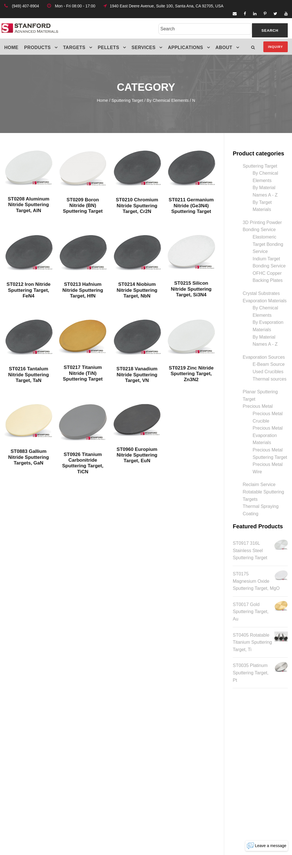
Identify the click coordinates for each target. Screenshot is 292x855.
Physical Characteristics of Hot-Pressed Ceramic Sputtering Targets (180, 741)
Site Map (91, 717)
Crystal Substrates (261, 293)
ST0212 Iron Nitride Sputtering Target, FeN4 (29, 290)
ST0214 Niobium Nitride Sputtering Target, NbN (137, 290)
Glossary (91, 769)
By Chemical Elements (168, 100)
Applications (185, 47)
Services (144, 47)
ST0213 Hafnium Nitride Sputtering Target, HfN (82, 290)
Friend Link (94, 731)
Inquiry (275, 46)
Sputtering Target (127, 100)
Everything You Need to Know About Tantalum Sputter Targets (177, 810)
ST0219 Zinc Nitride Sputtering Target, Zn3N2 (191, 373)
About (223, 47)
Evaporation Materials (265, 300)
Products (37, 47)
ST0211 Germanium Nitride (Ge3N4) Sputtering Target (191, 205)
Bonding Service (259, 229)
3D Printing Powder (262, 222)
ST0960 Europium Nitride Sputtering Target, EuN (137, 455)
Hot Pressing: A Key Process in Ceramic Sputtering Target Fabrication (182, 721)
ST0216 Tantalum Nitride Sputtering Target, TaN (28, 374)
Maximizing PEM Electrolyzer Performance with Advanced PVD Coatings (179, 763)
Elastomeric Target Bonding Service (268, 244)
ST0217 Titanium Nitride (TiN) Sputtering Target (82, 373)
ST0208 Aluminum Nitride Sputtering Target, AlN (28, 204)
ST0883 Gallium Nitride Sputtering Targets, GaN (28, 457)
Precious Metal (258, 406)
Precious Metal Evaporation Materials (268, 435)
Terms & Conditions (102, 756)
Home (11, 47)
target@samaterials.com (251, 771)
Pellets (108, 47)
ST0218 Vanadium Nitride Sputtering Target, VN (136, 374)
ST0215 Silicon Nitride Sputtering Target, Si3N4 (191, 288)
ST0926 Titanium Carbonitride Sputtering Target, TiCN (82, 463)
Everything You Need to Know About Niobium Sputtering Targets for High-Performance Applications (181, 788)
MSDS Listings (97, 782)
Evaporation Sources (264, 357)
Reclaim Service (259, 484)
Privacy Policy (97, 743)
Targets (74, 47)
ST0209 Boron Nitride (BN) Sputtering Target (82, 205)
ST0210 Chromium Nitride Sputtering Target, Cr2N (137, 205)
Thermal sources (269, 379)
